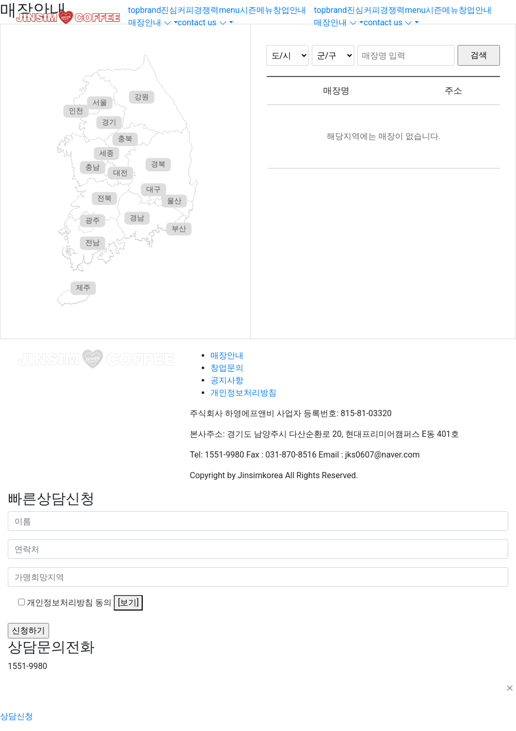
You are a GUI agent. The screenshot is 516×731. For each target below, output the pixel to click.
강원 (141, 97)
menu (229, 10)
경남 (137, 218)
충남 (92, 167)
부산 (179, 229)
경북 (158, 164)
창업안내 (289, 10)
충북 (125, 139)
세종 (106, 153)
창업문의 (227, 368)
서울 (100, 102)
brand (150, 10)
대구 (153, 190)
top (134, 10)
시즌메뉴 (256, 10)
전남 (92, 243)
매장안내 (227, 355)
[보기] (128, 602)
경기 (109, 122)
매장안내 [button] (150, 22)
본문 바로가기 (0, 0)
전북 (104, 198)
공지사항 (227, 380)
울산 (174, 200)
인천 (76, 111)
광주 (92, 220)
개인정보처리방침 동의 (85, 603)
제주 (83, 288)
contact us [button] (202, 22)
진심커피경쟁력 (190, 10)
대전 (120, 173)
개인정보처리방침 (243, 393)
